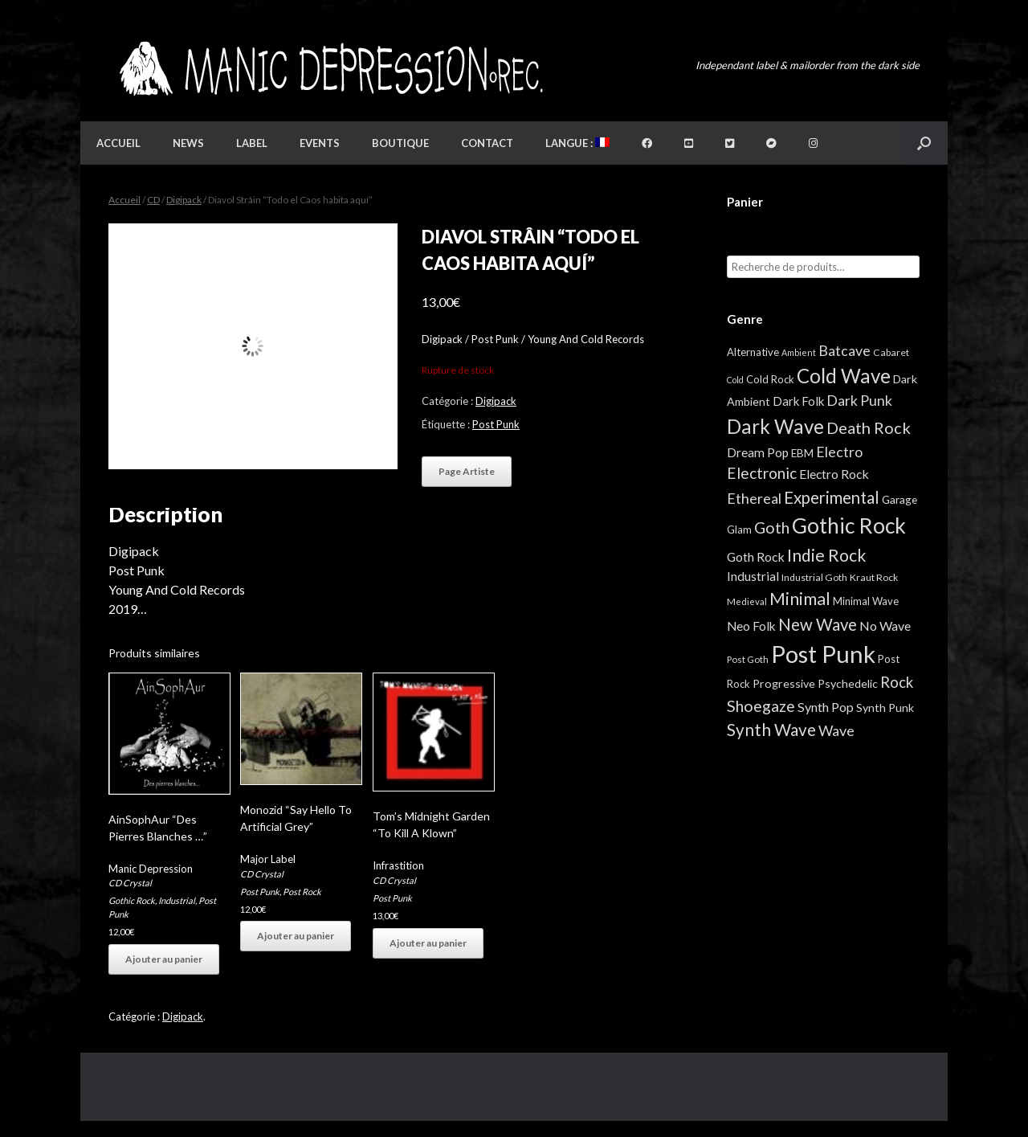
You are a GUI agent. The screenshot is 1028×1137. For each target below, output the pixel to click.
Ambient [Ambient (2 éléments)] (798, 352)
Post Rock (302, 891)
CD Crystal (130, 882)
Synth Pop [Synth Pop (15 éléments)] (826, 706)
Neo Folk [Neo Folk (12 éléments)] (751, 626)
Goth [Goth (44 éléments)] (771, 527)
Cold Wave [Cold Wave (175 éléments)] (844, 375)
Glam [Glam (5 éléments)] (739, 529)
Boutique (400, 143)
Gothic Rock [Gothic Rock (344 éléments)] (849, 525)
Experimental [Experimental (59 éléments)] (831, 497)
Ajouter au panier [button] (163, 959)
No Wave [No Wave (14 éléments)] (885, 625)
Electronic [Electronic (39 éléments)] (762, 473)
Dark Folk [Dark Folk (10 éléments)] (798, 401)
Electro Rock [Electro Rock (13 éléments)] (834, 473)
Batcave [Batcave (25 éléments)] (844, 350)
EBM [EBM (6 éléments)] (802, 453)
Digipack (184, 200)
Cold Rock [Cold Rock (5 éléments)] (770, 379)
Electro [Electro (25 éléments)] (839, 451)
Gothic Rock (131, 900)
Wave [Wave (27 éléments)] (836, 730)
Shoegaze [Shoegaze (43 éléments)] (761, 706)
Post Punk (496, 424)
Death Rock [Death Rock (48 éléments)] (868, 427)
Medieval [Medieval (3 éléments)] (747, 601)
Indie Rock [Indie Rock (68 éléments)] (826, 555)
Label (251, 143)
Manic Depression (150, 868)
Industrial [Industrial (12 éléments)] (753, 576)
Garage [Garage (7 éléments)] (899, 499)
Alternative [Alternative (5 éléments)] (753, 352)
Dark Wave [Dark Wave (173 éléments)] (775, 426)
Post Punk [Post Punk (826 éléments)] (823, 654)
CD (153, 200)
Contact (487, 143)
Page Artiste (467, 471)
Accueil (118, 143)
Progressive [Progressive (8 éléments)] (784, 683)
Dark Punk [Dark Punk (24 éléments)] (859, 400)
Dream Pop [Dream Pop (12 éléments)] (758, 452)
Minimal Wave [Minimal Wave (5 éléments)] (866, 601)
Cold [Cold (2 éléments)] (735, 379)
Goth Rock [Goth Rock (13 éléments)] (756, 556)
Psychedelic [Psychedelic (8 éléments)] (848, 683)
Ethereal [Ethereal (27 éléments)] (754, 498)
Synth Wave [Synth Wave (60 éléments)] (771, 729)
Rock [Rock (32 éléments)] (896, 682)
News (188, 143)
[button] (924, 143)
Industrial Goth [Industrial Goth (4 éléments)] (814, 577)
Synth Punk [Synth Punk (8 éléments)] (885, 707)
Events (320, 143)
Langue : (577, 143)
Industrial (176, 900)
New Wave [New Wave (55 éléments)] (817, 624)
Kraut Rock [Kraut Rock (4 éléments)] (874, 577)
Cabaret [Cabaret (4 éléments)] (891, 352)
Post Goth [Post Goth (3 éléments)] (748, 659)
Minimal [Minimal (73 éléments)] (799, 598)
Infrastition (398, 865)
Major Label (268, 859)
